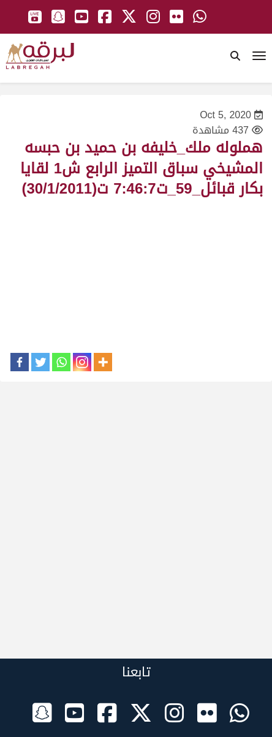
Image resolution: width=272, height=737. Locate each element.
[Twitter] (40, 362)
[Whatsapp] (61, 362)
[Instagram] (82, 362)
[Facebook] (19, 362)
